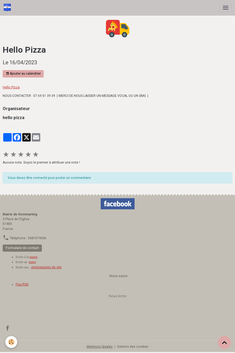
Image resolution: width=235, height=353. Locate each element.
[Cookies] (11, 342)
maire (32, 262)
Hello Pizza (11, 87)
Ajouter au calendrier (23, 74)
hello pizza (13, 117)
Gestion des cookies (132, 347)
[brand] (8, 8)
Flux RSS (22, 284)
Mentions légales (100, 347)
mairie (33, 257)
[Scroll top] (224, 342)
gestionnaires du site (46, 267)
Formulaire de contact (22, 248)
